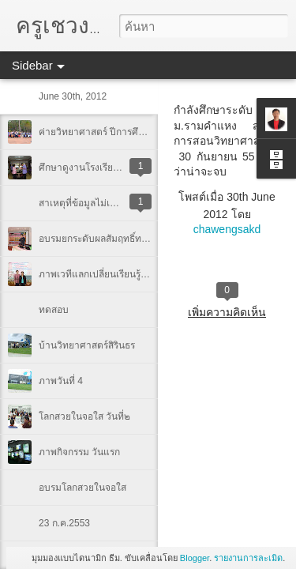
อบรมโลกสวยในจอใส (82, 487)
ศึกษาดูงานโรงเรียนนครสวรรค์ (101, 167)
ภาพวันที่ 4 (61, 380)
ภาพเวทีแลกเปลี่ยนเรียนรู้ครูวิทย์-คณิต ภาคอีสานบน (144, 274)
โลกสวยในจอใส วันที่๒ (84, 416)
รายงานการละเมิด (248, 558)
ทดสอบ (54, 309)
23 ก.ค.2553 (64, 523)
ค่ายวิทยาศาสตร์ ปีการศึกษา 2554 (109, 132)
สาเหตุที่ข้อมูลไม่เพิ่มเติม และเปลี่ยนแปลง (123, 203)
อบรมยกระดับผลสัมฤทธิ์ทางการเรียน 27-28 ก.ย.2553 (146, 238)
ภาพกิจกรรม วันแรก (79, 452)
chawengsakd (227, 229)
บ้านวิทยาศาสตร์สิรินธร (87, 345)
